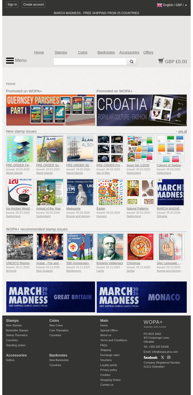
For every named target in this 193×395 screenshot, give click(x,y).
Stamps (61, 52)
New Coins (56, 325)
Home (39, 52)
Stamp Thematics (16, 335)
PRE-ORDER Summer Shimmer (57, 165)
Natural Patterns (138, 208)
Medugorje (73, 208)
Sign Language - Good (172, 263)
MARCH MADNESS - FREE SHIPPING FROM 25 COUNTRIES (96, 13)
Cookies (105, 374)
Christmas (133, 263)
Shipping (105, 349)
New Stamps (14, 325)
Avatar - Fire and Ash (50, 263)
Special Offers (109, 330)
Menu (16, 61)
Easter (100, 208)
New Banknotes (59, 360)
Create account (33, 4)
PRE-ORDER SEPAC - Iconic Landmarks (94, 165)
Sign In (12, 4)
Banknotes (106, 52)
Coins (82, 52)
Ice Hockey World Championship (28, 208)
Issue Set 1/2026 (138, 165)
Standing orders (16, 345)
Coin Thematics (59, 330)
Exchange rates (109, 355)
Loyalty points (108, 365)
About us (105, 335)
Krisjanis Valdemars (109, 263)
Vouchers (106, 360)
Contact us (107, 384)
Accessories (129, 52)
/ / (172, 5)
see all (182, 131)
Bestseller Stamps (17, 330)
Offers (148, 52)
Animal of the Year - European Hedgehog (63, 208)
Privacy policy (108, 369)
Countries (12, 340)
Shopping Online (110, 379)
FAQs (103, 345)
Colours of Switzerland (172, 165)
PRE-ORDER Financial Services (28, 165)
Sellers (10, 360)
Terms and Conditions (113, 340)
